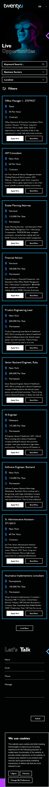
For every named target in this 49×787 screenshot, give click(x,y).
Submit (37, 718)
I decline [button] (26, 773)
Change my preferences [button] (20, 780)
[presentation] (25, 704)
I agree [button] (14, 773)
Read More (34, 138)
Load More (24, 628)
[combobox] (41, 6)
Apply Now (15, 138)
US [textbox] (39, 6)
